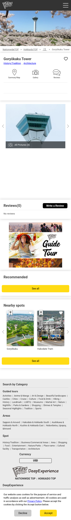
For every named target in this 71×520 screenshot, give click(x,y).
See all (35, 289)
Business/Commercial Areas (34, 442)
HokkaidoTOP (30, 49)
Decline (22, 513)
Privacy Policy (35, 501)
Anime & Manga (21, 395)
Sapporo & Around (11, 422)
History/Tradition (12, 63)
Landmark (17, 402)
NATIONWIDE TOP (25, 479)
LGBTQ (27, 402)
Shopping (36, 405)
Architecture (30, 63)
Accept (48, 513)
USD (35, 460)
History (6, 402)
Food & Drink (45, 399)
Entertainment (19, 445)
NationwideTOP (11, 49)
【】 (44, 49)
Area (53, 442)
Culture (32, 399)
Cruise (23, 399)
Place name (49, 445)
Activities (7, 395)
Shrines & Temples (52, 405)
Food (7, 445)
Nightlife (7, 405)
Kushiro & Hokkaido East (31, 425)
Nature (61, 402)
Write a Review (55, 206)
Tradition (28, 408)
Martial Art (51, 402)
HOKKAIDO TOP (47, 479)
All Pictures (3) (22, 144)
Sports (38, 408)
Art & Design (37, 395)
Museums (38, 402)
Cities (15, 399)
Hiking (56, 399)
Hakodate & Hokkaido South (36, 422)
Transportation (19, 448)
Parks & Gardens (21, 405)
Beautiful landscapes (56, 395)
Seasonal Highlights (12, 408)
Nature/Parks (34, 445)
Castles (6, 399)
